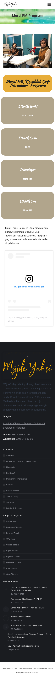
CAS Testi (10, 539)
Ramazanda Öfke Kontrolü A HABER (26, 599)
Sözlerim (10, 502)
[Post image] (6, 589)
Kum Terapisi (11, 568)
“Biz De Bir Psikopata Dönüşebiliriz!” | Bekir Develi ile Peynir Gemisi (29, 588)
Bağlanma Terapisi (14, 527)
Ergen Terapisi (12, 551)
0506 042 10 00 (24, 438)
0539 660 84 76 (21, 434)
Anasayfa (10, 455)
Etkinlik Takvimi (12, 490)
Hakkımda (10, 467)
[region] (27, 649)
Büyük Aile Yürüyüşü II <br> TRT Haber (27, 608)
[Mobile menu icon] (49, 4)
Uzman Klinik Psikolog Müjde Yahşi (21, 461)
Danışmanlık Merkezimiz (16, 479)
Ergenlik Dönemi (13, 556)
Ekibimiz (9, 485)
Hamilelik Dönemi (13, 562)
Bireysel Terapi (12, 533)
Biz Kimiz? (10, 473)
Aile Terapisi (11, 521)
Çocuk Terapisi (12, 545)
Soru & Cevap (12, 496)
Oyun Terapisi (12, 574)
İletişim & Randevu (14, 508)
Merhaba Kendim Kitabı (21, 616)
